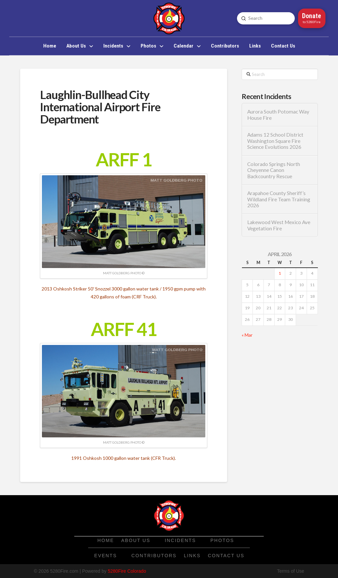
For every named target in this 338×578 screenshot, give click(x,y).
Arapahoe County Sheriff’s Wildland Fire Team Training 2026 (278, 199)
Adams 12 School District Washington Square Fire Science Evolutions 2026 (275, 141)
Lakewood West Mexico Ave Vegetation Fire (278, 225)
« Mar (247, 335)
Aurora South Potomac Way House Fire (278, 115)
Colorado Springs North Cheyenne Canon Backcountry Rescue (273, 170)
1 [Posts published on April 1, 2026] (280, 273)
